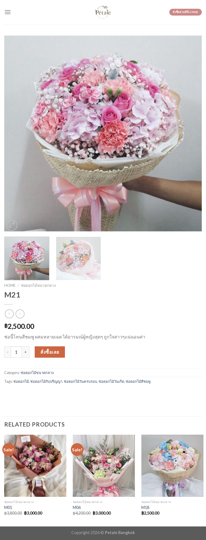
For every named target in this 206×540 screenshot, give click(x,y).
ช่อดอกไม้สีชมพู (138, 381)
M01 (8, 507)
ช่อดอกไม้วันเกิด (111, 381)
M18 (145, 507)
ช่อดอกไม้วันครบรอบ (80, 381)
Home (10, 285)
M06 (77, 507)
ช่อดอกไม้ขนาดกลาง (38, 285)
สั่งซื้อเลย (49, 352)
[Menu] (7, 12)
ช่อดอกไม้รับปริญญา (46, 381)
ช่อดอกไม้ (21, 381)
